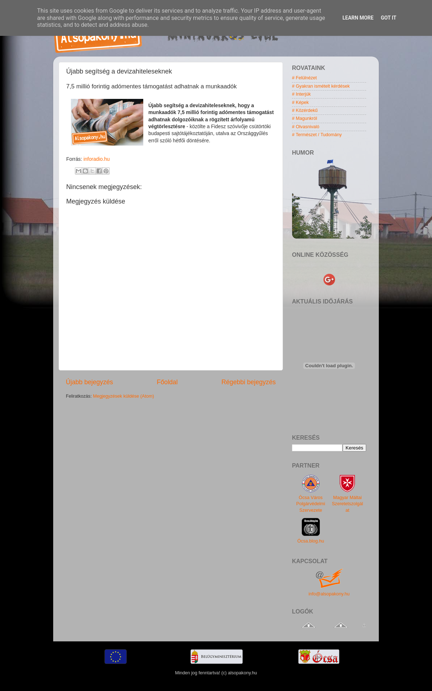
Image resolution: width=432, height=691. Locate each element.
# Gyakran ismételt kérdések (321, 86)
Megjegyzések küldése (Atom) (123, 396)
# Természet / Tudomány (317, 134)
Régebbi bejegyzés (248, 382)
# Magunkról (304, 118)
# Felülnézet (304, 77)
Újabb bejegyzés (89, 382)
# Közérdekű (305, 110)
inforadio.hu (97, 159)
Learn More (357, 18)
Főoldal (167, 382)
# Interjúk (301, 94)
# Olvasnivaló (305, 126)
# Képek (300, 102)
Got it (388, 18)
